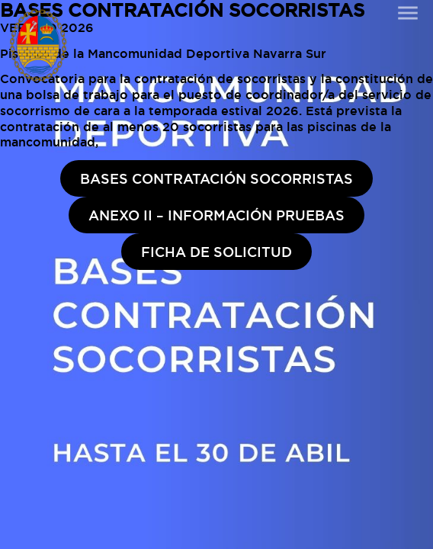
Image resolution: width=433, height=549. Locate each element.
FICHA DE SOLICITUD (216, 251)
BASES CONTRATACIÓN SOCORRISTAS (216, 178)
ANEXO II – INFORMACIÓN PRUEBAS (216, 215)
